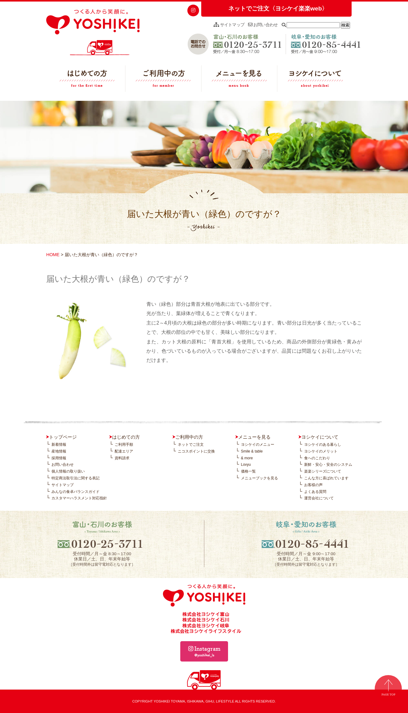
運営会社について (319, 498)
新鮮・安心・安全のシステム (328, 464)
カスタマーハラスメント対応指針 (79, 498)
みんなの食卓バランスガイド (75, 492)
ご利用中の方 (163, 80)
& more (247, 458)
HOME (52, 254)
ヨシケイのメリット (320, 451)
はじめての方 (87, 80)
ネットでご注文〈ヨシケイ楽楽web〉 (278, 8)
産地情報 (58, 451)
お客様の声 (313, 485)
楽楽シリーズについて (322, 471)
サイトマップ (229, 24)
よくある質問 (315, 492)
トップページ (63, 437)
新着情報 (58, 444)
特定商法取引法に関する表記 (75, 478)
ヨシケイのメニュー (257, 444)
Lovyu (246, 464)
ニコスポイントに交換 (196, 451)
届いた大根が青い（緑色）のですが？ (118, 279)
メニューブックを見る (259, 478)
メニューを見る (239, 80)
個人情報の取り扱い (68, 471)
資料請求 (122, 458)
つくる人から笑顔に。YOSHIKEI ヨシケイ (93, 32)
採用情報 (58, 458)
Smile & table (252, 451)
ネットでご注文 (191, 444)
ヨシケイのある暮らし (322, 444)
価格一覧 (248, 471)
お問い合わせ (263, 24)
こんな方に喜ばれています (326, 478)
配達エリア (124, 451)
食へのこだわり (317, 458)
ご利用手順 (124, 444)
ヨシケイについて (315, 80)
